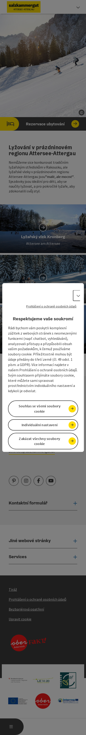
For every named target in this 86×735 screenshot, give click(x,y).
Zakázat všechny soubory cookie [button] (39, 441)
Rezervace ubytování (39, 124)
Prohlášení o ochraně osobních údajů (51, 306)
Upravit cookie (20, 619)
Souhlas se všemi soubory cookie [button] (40, 409)
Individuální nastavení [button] (40, 424)
